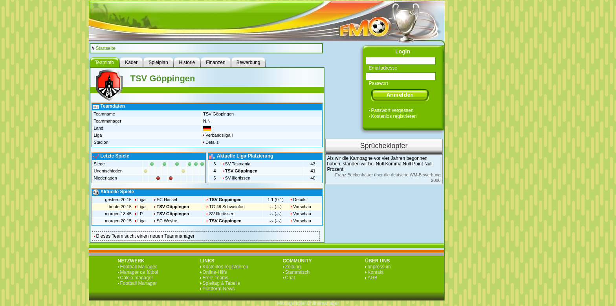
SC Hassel (167, 199)
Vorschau (302, 206)
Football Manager (138, 266)
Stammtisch (297, 272)
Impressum (379, 266)
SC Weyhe (167, 220)
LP (140, 213)
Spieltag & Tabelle (221, 283)
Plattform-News (219, 288)
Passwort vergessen (392, 110)
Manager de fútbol (139, 272)
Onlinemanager (323, 303)
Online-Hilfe (215, 272)
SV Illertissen (237, 178)
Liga (142, 199)
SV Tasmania (238, 163)
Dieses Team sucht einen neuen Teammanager (145, 236)
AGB (373, 277)
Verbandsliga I (219, 135)
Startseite (106, 48)
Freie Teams (216, 277)
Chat (290, 277)
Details (212, 142)
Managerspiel (291, 303)
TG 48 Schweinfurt (227, 206)
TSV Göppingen (241, 171)
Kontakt (376, 272)
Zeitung (293, 266)
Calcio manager (136, 277)
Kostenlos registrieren (394, 116)
